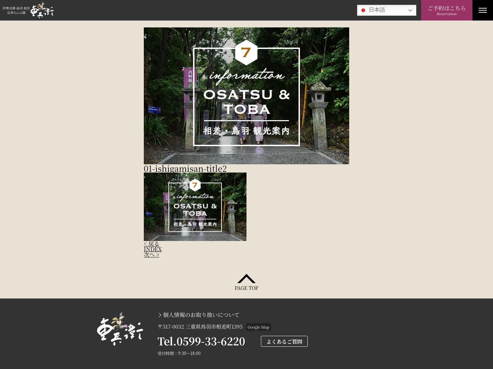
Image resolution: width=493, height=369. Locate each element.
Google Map (258, 327)
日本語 (372, 10)
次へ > (151, 254)
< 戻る (151, 243)
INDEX (153, 249)
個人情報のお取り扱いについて (201, 315)
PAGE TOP (246, 287)
